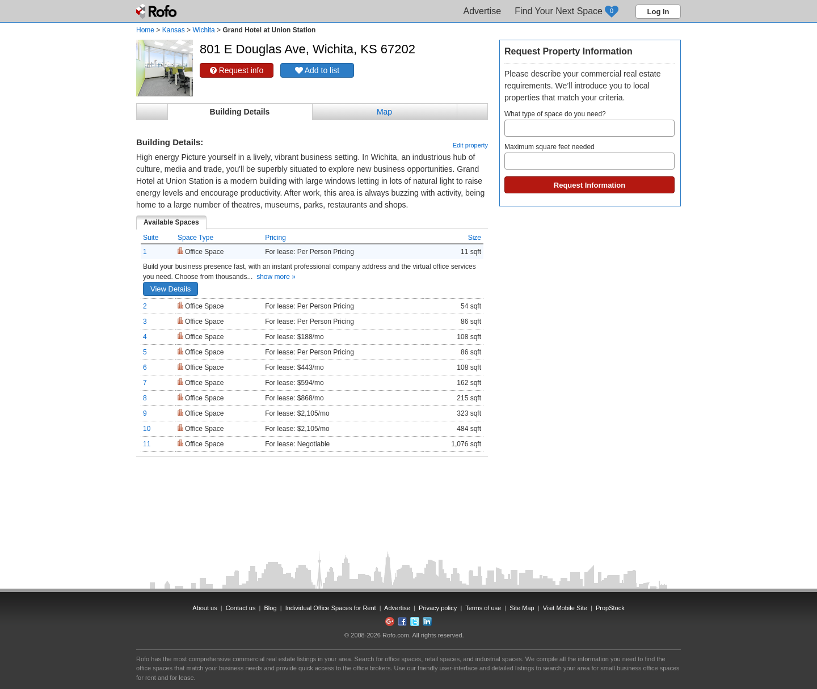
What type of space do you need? (589, 123)
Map (384, 111)
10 (146, 429)
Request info (237, 70)
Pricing (275, 238)
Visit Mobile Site (565, 608)
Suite (150, 238)
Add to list (317, 70)
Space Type (195, 238)
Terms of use (483, 608)
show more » (276, 277)
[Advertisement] (312, 485)
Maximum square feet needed (589, 156)
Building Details (240, 111)
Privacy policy (438, 608)
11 (146, 444)
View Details (170, 289)
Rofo (157, 11)
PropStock (610, 608)
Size (474, 238)
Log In (658, 11)
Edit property (470, 145)
